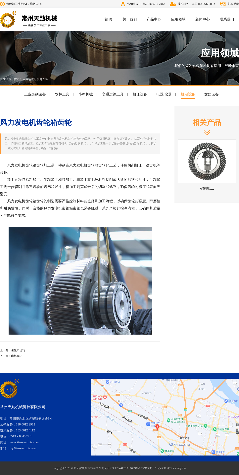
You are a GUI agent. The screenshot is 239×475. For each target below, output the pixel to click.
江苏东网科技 (163, 468)
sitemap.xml (179, 468)
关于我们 (129, 19)
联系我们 (227, 19)
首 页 (109, 19)
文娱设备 (211, 94)
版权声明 (135, 468)
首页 (17, 79)
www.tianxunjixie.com (24, 442)
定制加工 (207, 188)
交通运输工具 (112, 94)
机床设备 (140, 94)
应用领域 (178, 19)
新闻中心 (202, 19)
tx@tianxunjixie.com (23, 448)
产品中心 (154, 19)
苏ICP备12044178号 (117, 468)
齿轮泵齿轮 (18, 350)
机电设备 (42, 79)
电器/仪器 (164, 94)
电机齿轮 (16, 355)
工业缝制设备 (35, 94)
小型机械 (85, 94)
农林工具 (62, 94)
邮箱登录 (233, 3)
